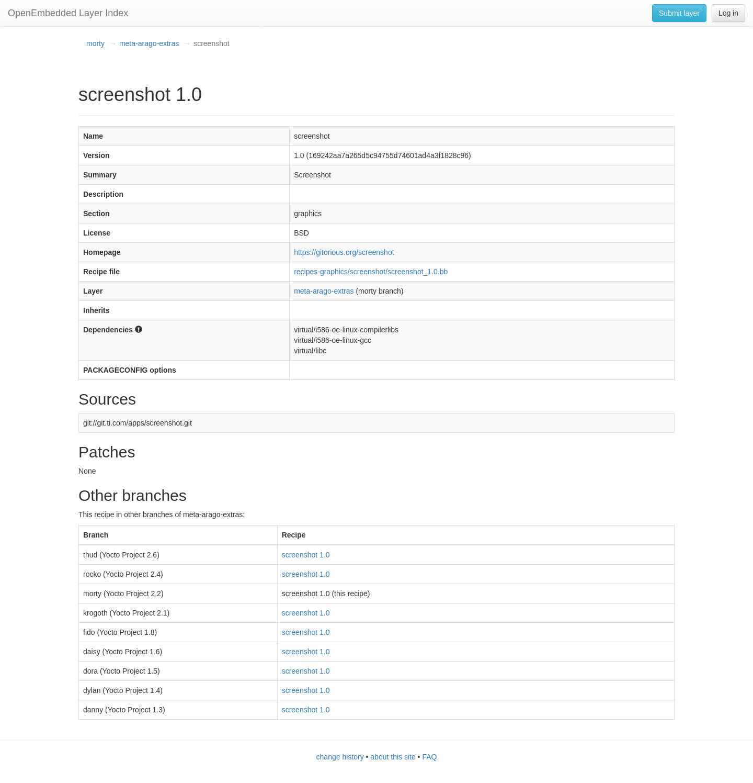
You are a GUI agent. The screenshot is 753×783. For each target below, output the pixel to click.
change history (340, 757)
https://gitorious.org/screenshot (344, 252)
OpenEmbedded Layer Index (68, 13)
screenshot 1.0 (306, 555)
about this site (392, 757)
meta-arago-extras (149, 43)
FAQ (429, 757)
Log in (728, 13)
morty (95, 43)
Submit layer (679, 13)
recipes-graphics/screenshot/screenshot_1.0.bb (371, 271)
